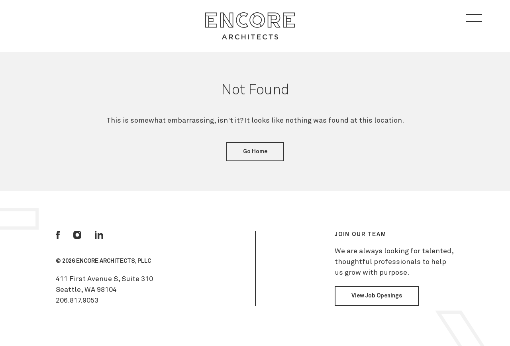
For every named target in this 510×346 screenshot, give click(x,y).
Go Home (255, 151)
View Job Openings (376, 296)
